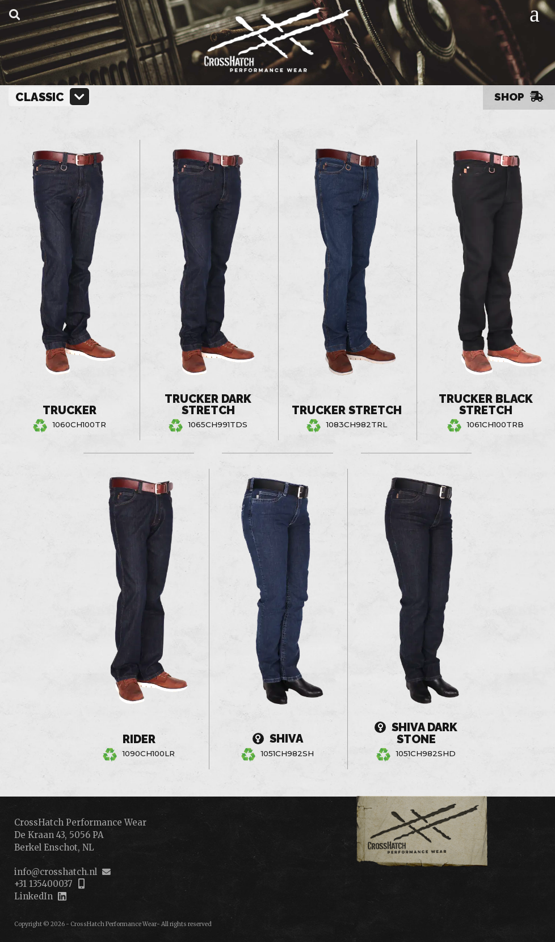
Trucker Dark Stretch (208, 404)
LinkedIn (33, 896)
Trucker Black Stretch (485, 404)
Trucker (69, 410)
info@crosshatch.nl (55, 871)
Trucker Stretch (346, 404)
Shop (519, 96)
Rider (139, 738)
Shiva (277, 739)
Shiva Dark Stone (416, 732)
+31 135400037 (43, 883)
